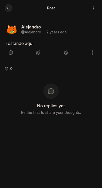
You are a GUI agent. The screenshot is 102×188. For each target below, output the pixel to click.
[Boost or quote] (38, 52)
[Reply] (10, 52)
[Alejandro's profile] (11, 30)
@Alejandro (31, 32)
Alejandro (31, 27)
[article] (51, 41)
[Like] (66, 52)
